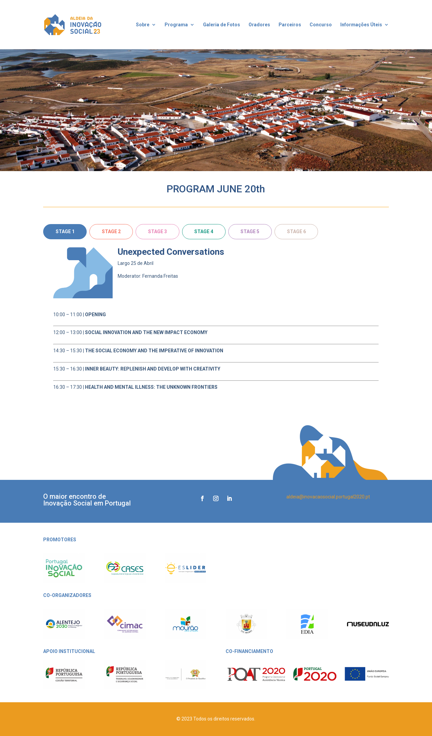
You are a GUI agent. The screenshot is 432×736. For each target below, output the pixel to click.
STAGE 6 (296, 231)
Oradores (259, 24)
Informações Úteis (361, 24)
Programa (176, 24)
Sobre (142, 24)
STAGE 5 (249, 231)
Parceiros (290, 24)
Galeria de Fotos (221, 24)
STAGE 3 (157, 231)
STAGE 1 (65, 231)
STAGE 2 (111, 231)
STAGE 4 (203, 231)
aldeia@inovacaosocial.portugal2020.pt (328, 496)
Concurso (321, 24)
